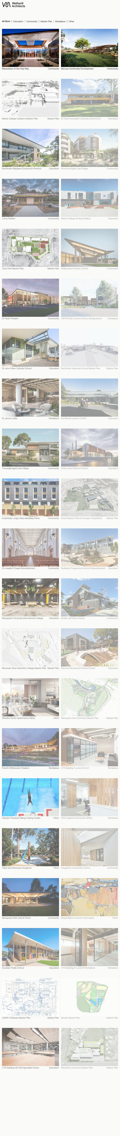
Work (105, 1133)
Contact (114, 1133)
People (87, 1133)
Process (96, 1133)
